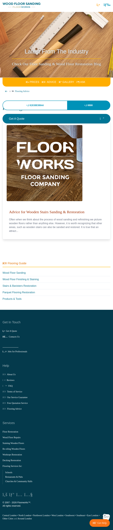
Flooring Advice (12, 409)
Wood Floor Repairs (11, 437)
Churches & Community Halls (18, 481)
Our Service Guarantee (15, 397)
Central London (10, 515)
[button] (107, 5)
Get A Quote (10, 331)
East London (92, 515)
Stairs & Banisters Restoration (19, 285)
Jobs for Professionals (15, 351)
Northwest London (41, 515)
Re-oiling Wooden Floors (14, 449)
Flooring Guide (15, 263)
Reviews (8, 380)
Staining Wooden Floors (13, 443)
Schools (8, 472)
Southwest (69, 515)
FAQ (8, 386)
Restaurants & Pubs (14, 477)
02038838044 (35, 105)
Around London (25, 518)
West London (57, 515)
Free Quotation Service (15, 403)
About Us (9, 374)
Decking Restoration (12, 460)
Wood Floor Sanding (14, 272)
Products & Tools (12, 299)
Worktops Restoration (12, 454)
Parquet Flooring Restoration (19, 292)
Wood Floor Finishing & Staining (21, 279)
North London (24, 515)
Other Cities (8, 518)
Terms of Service (12, 391)
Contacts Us (11, 337)
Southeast (80, 515)
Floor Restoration (10, 432)
